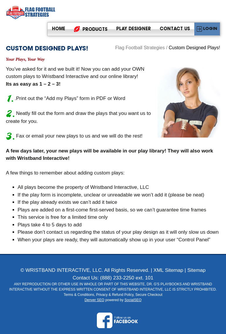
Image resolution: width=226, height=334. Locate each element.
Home (58, 29)
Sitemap (196, 270)
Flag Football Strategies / (142, 47)
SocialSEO (132, 300)
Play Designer (133, 29)
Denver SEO (94, 300)
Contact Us (175, 29)
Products (90, 29)
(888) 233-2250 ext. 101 (126, 278)
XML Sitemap (168, 270)
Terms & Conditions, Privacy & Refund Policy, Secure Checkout (113, 295)
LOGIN (210, 29)
